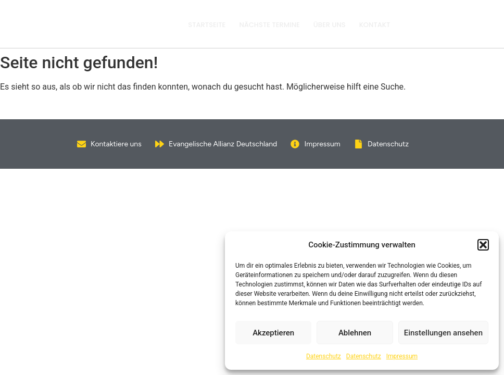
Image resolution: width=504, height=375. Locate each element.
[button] (483, 245)
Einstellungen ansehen (443, 333)
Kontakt (374, 25)
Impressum (402, 356)
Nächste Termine (269, 25)
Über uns (329, 25)
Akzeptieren (273, 333)
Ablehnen (354, 333)
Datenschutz (323, 356)
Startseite (206, 25)
